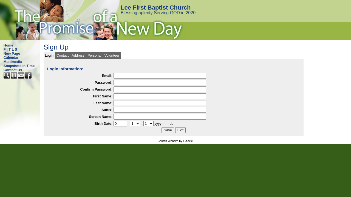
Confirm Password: (96, 89)
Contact (62, 55)
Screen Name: (100, 117)
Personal (94, 55)
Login (49, 55)
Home (8, 45)
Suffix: (106, 110)
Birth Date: (103, 123)
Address (78, 55)
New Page (12, 53)
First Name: (102, 96)
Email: (107, 76)
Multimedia (13, 62)
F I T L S (10, 49)
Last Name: (103, 103)
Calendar (11, 58)
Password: (103, 82)
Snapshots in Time (19, 66)
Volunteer (111, 55)
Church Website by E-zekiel (176, 141)
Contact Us (13, 70)
